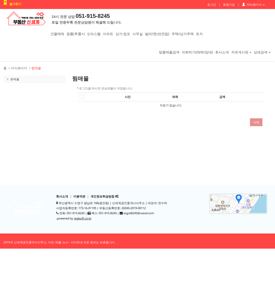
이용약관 (79, 196)
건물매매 (57, 33)
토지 (199, 33)
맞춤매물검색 (169, 52)
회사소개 (222, 52)
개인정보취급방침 (102, 196)
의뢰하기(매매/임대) (197, 52)
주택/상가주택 (183, 33)
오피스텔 (94, 33)
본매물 (12, 79)
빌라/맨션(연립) (157, 33)
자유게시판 (241, 52)
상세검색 (262, 52)
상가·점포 (123, 33)
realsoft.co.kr (82, 218)
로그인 (211, 5)
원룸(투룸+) (75, 33)
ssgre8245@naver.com (139, 213)
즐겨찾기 (15, 4)
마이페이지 (253, 5)
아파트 (108, 33)
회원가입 (229, 5)
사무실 (137, 33)
